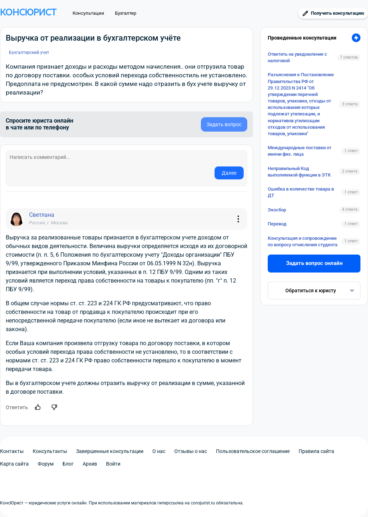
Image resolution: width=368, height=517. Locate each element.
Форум (46, 464)
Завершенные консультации (109, 451)
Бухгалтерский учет (29, 52)
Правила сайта (316, 451)
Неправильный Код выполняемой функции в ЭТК (299, 172)
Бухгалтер (125, 13)
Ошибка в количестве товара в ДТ (301, 192)
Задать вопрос (224, 124)
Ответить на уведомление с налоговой (297, 57)
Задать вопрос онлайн (314, 263)
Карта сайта (14, 464)
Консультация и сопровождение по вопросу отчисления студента (302, 241)
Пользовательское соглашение (253, 451)
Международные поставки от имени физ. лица (299, 151)
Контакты (12, 451)
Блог (68, 464)
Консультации (88, 13)
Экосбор (277, 209)
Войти (113, 464)
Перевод (277, 224)
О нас (158, 451)
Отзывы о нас (190, 451)
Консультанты (50, 451)
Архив (90, 464)
